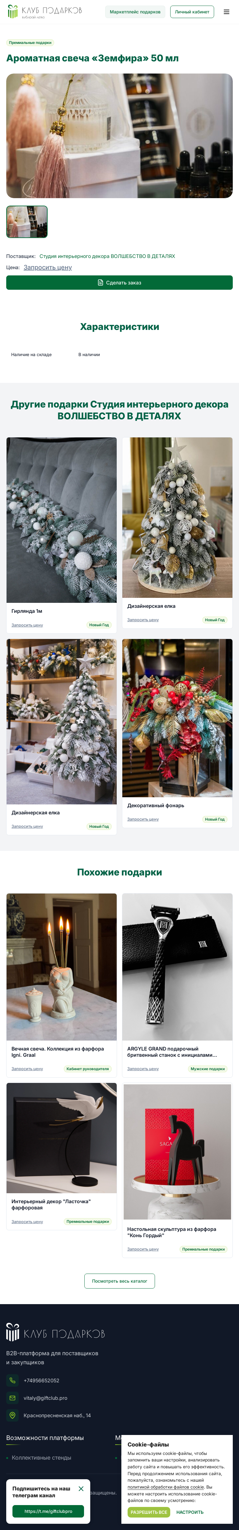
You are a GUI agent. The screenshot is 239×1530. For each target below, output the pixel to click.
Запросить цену (48, 267)
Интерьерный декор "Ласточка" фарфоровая (51, 1204)
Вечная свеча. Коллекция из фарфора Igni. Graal (58, 1052)
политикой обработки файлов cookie (166, 1486)
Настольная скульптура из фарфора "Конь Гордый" (171, 1232)
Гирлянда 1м (27, 611)
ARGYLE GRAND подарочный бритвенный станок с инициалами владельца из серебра (170, 1052)
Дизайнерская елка (151, 606)
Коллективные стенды (41, 1457)
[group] (119, 136)
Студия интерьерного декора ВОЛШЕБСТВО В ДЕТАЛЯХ (107, 256)
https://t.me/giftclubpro (48, 1511)
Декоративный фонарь (155, 805)
